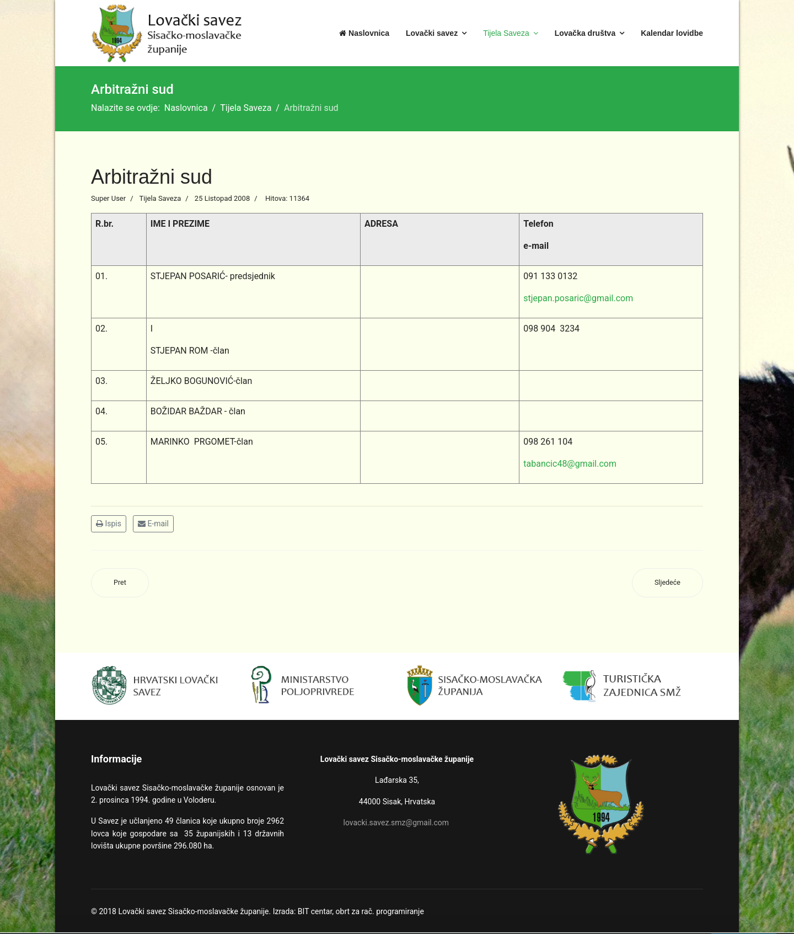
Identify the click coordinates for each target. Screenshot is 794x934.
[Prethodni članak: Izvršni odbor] (120, 582)
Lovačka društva (585, 33)
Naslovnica (364, 33)
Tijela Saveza (506, 33)
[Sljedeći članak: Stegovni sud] (667, 582)
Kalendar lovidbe (672, 33)
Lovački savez (432, 33)
